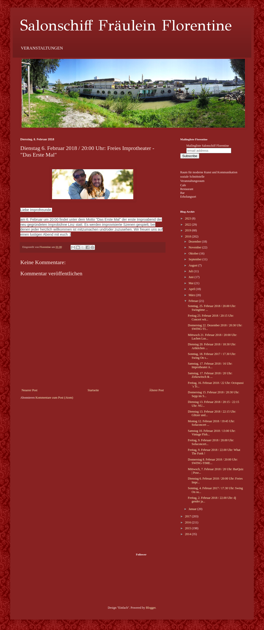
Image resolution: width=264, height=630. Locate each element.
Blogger (151, 607)
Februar (194, 301)
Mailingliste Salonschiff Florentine (207, 145)
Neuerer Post (29, 390)
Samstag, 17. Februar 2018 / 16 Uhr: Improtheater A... (210, 365)
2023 (188, 218)
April (192, 289)
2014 (188, 534)
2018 (188, 236)
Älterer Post (156, 390)
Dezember (195, 241)
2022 (188, 224)
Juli (191, 271)
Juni (191, 277)
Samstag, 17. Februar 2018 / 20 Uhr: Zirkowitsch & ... (210, 375)
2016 (188, 522)
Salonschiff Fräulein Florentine (126, 25)
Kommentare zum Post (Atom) (54, 397)
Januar (193, 509)
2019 (188, 230)
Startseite (93, 390)
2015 (188, 528)
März (192, 295)
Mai (191, 283)
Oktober (194, 253)
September (195, 259)
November (195, 247)
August (193, 265)
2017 (188, 516)
